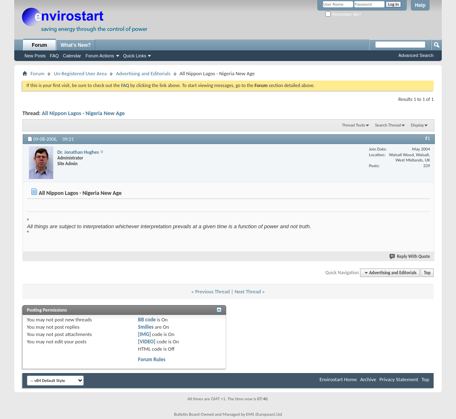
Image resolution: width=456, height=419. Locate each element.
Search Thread (388, 125)
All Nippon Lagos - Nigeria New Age (83, 113)
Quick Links (134, 55)
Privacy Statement (399, 379)
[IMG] (144, 334)
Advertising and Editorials (143, 73)
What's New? (76, 45)
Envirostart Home (338, 379)
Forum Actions (99, 55)
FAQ (54, 55)
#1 (427, 138)
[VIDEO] (146, 341)
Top (427, 272)
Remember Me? (343, 14)
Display (417, 125)
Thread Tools (353, 125)
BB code (146, 319)
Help (420, 5)
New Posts (35, 55)
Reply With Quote (410, 256)
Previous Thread (212, 291)
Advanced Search (416, 55)
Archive (368, 379)
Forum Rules (151, 359)
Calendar (72, 55)
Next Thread (248, 291)
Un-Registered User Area (80, 73)
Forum (39, 45)
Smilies (145, 327)
